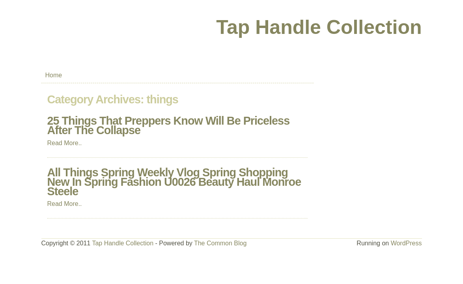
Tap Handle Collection (319, 27)
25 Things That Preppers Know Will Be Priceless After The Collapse (168, 125)
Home (53, 75)
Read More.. (64, 143)
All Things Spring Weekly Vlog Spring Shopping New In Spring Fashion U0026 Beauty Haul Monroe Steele (174, 182)
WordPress (406, 243)
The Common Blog (220, 243)
